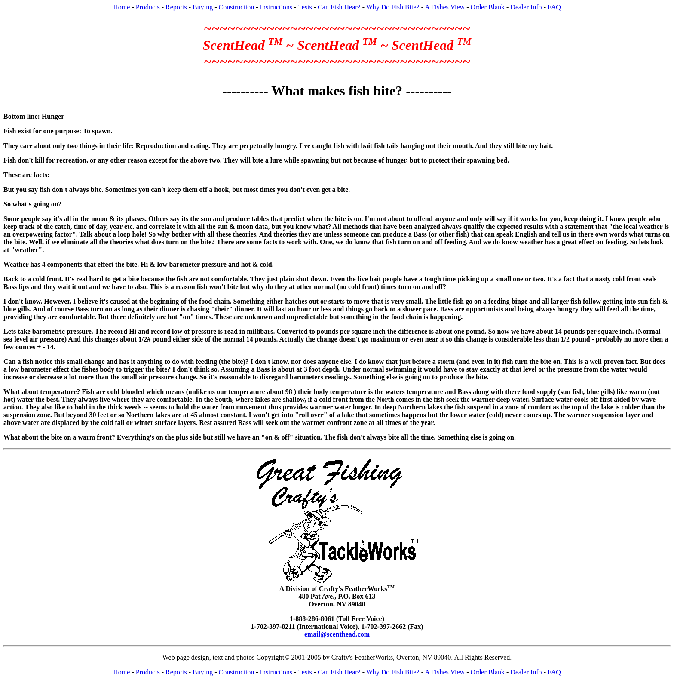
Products (149, 7)
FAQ (554, 7)
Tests (306, 7)
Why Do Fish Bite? (393, 7)
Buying (203, 7)
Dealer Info (526, 7)
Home (122, 7)
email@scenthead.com (337, 634)
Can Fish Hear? (340, 7)
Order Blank (488, 7)
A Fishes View (445, 7)
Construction (237, 7)
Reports (177, 7)
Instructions (277, 7)
